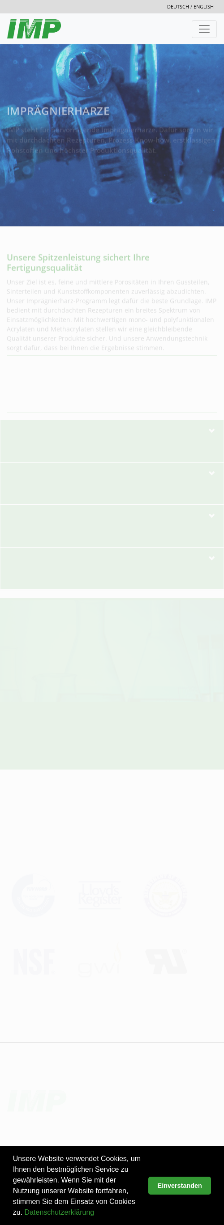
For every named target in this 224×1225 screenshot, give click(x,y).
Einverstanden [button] (180, 1185)
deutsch (178, 6)
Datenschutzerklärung (60, 1212)
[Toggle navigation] (204, 29)
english (204, 6)
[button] (97, 1213)
